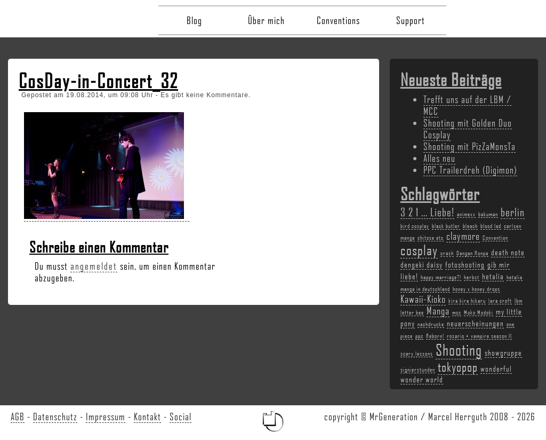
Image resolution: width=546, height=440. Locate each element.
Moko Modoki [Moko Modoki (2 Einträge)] (478, 312)
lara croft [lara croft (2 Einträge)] (500, 300)
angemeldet (93, 266)
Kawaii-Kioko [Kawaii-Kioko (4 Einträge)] (423, 299)
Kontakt (147, 416)
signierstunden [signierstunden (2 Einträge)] (417, 369)
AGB (18, 416)
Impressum (105, 416)
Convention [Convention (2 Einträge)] (495, 237)
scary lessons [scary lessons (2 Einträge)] (416, 353)
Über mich (266, 20)
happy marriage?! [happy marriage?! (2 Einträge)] (441, 277)
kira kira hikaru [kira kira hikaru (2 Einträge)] (467, 300)
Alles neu (439, 158)
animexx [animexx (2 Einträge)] (466, 214)
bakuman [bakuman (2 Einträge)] (488, 214)
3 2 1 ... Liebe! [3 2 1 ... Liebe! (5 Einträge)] (427, 211)
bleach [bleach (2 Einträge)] (470, 226)
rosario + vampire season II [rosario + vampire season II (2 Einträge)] (479, 336)
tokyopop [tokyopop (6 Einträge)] (458, 366)
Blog (194, 20)
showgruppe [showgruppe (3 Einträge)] (503, 352)
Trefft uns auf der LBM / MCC (467, 105)
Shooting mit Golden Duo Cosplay (467, 128)
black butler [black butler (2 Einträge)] (446, 226)
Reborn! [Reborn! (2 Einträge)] (435, 336)
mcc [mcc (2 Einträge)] (456, 312)
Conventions (338, 20)
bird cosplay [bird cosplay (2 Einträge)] (414, 226)
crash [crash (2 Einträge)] (447, 253)
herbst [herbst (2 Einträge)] (471, 277)
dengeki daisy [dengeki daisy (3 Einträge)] (421, 264)
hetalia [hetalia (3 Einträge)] (493, 276)
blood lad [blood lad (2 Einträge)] (490, 226)
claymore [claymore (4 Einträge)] (463, 236)
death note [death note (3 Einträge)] (508, 252)
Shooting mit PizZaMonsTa (469, 146)
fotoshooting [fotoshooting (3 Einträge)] (465, 264)
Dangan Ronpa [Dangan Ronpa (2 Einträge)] (472, 253)
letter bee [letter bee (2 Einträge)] (412, 312)
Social (180, 416)
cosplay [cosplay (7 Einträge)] (419, 250)
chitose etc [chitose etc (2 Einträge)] (430, 237)
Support (410, 20)
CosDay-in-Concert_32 (98, 80)
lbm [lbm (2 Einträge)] (519, 300)
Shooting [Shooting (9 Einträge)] (459, 349)
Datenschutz (55, 416)
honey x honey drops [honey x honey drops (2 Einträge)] (476, 289)
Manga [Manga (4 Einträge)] (438, 311)
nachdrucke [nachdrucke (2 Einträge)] (430, 324)
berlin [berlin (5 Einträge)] (513, 211)
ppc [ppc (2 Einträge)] (419, 336)
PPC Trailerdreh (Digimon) (470, 170)
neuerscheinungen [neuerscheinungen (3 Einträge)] (475, 323)
